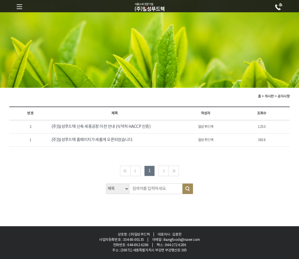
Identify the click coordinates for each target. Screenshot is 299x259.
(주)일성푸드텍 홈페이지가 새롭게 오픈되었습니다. (92, 140)
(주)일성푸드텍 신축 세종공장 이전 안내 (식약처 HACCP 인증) (100, 126)
